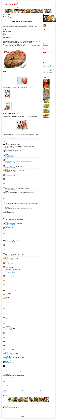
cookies (48, 66)
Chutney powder (44, 66)
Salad (50, 71)
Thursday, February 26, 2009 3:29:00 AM (9, 259)
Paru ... (6, 211)
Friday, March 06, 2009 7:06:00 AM (9, 350)
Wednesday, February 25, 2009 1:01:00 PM (10, 167)
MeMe (52, 70)
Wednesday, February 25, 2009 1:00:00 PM (10, 162)
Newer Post (5, 390)
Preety (6, 191)
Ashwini (6, 207)
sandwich (47, 72)
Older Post (39, 390)
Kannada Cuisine (7, 226)
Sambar (44, 72)
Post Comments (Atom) (9, 391)
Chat (49, 65)
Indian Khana (6, 348)
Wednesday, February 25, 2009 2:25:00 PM (10, 189)
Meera (6, 222)
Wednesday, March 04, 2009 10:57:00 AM (9, 333)
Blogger (35, 416)
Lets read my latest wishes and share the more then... (10, 407)
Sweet (48, 73)
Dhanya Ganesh (7, 293)
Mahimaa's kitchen (7, 173)
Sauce (49, 72)
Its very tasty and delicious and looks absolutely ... (9, 408)
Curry (50, 66)
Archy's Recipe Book (10, 4)
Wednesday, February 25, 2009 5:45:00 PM (10, 224)
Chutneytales (6, 169)
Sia (5, 289)
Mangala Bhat (6, 370)
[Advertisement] (22, 388)
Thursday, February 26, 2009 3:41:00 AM (9, 263)
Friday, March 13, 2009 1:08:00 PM (9, 372)
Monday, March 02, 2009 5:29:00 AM (9, 300)
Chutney (52, 65)
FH (5, 143)
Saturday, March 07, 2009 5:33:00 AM (9, 354)
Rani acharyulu (7, 374)
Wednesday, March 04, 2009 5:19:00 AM (9, 329)
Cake (43, 65)
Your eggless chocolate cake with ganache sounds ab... (10, 405)
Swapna (6, 352)
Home (22, 390)
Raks (5, 257)
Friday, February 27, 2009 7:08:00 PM (9, 295)
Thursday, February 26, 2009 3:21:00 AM (9, 255)
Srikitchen (6, 297)
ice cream (48, 69)
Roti (48, 71)
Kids (43, 70)
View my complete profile (49, 25)
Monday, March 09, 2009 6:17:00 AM (9, 358)
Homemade (45, 69)
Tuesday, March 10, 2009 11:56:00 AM (9, 362)
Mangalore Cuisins (48, 70)
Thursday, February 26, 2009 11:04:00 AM (10, 272)
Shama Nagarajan (7, 360)
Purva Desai (6, 261)
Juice (52, 69)
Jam (50, 69)
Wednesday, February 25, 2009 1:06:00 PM (10, 171)
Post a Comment (6, 385)
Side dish (52, 72)
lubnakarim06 (6, 356)
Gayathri (6, 311)
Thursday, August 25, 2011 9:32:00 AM (9, 377)
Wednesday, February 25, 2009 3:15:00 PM (10, 209)
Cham (6, 149)
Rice (46, 71)
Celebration (47, 65)
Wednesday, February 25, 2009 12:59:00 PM (10, 156)
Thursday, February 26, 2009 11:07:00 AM (10, 276)
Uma (5, 201)
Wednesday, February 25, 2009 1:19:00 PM (10, 175)
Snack (45, 73)
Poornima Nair (7, 344)
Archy (6, 154)
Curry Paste (53, 66)
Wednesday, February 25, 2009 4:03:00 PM (10, 220)
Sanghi (4, 87)
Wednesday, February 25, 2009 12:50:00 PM (10, 152)
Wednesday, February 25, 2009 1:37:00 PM (10, 179)
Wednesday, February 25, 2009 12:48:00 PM (10, 147)
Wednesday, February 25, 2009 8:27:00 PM (10, 241)
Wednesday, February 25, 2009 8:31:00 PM (10, 245)
